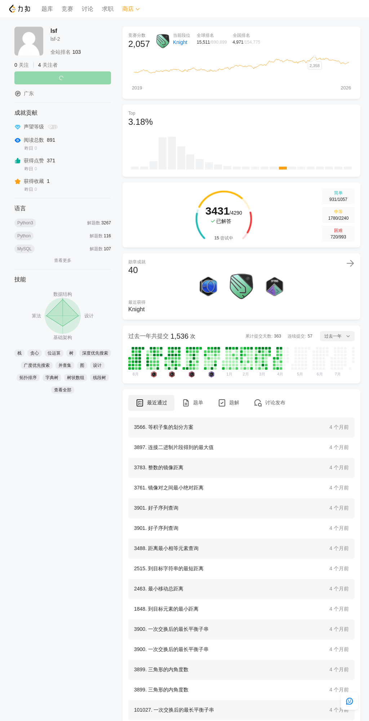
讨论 (87, 9)
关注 (63, 78)
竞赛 (67, 9)
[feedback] (349, 701)
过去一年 (337, 336)
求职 (108, 9)
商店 (131, 9)
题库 (47, 9)
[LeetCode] (19, 9)
